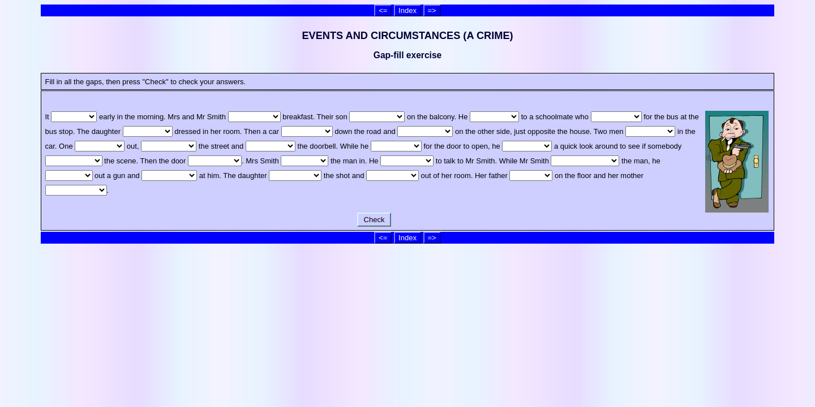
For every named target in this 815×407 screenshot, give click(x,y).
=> (432, 10)
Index (407, 10)
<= (383, 10)
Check (374, 219)
